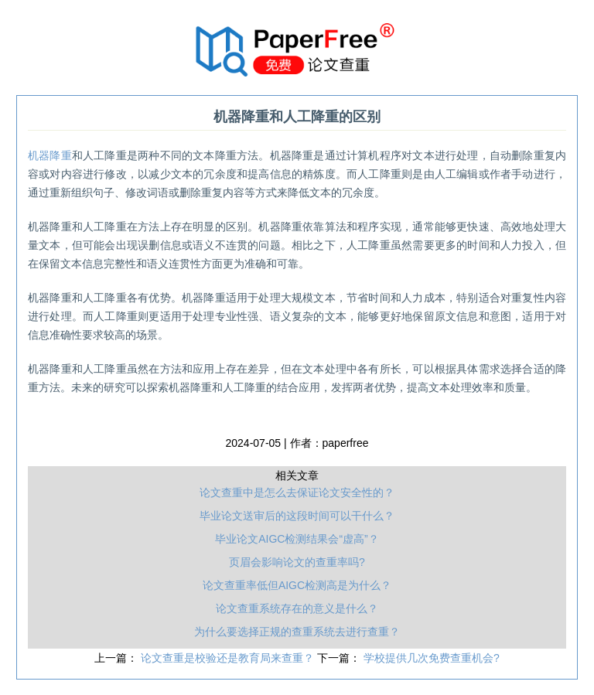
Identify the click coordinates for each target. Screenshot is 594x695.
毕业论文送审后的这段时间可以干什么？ (297, 515)
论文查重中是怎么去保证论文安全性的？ (297, 492)
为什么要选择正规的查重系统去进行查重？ (297, 631)
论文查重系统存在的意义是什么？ (297, 608)
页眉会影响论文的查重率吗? (297, 562)
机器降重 (50, 155)
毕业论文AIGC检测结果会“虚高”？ (297, 539)
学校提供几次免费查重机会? (432, 658)
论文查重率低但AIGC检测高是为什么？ (297, 585)
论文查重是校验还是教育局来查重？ (229, 658)
